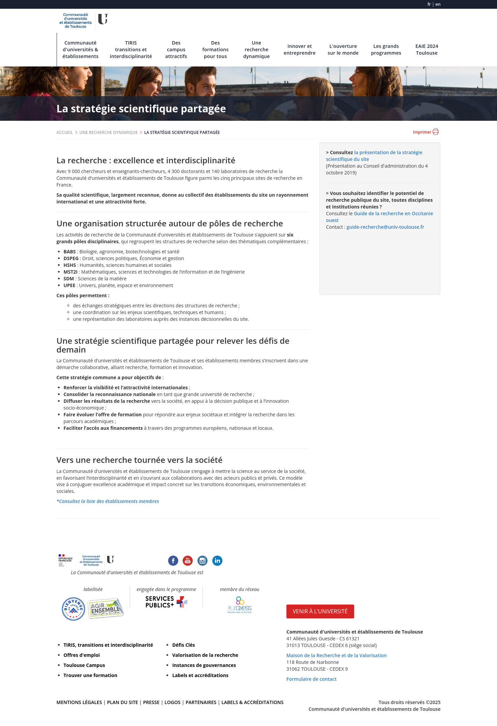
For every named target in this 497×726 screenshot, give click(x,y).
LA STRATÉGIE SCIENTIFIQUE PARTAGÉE (182, 132)
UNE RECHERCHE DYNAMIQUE (109, 132)
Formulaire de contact (311, 679)
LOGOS (172, 702)
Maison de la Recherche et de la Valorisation (336, 655)
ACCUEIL (65, 132)
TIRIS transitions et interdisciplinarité (131, 49)
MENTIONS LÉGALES (79, 702)
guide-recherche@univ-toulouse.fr (385, 227)
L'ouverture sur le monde (343, 49)
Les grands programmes (386, 49)
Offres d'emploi (82, 655)
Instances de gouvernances (204, 665)
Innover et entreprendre (300, 49)
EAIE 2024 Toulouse (426, 49)
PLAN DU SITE (122, 702)
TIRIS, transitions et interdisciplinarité (108, 645)
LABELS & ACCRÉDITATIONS (252, 702)
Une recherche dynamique (256, 49)
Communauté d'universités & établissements (81, 49)
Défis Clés (183, 645)
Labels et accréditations (200, 675)
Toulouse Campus (84, 665)
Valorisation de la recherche (205, 655)
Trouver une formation (91, 675)
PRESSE (152, 702)
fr (429, 4)
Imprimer (426, 132)
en (437, 4)
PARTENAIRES (201, 702)
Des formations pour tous (216, 49)
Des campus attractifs (176, 49)
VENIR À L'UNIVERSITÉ (320, 611)
